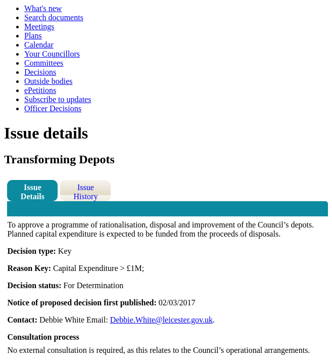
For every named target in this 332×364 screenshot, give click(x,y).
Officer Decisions (52, 108)
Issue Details (32, 192)
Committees (43, 63)
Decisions (40, 72)
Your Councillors (52, 54)
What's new (43, 8)
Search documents (53, 17)
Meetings (39, 26)
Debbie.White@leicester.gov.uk (161, 319)
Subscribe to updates (57, 99)
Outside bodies (48, 81)
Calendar (39, 44)
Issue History (85, 192)
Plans (33, 35)
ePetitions (40, 90)
